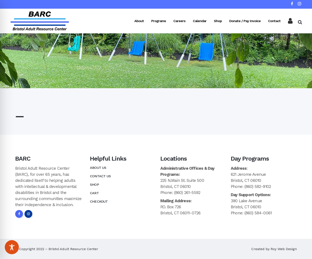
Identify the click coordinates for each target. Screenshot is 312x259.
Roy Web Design (284, 249)
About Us (98, 168)
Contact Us (100, 176)
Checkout (99, 201)
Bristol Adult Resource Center (73, 249)
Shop (94, 184)
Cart (94, 193)
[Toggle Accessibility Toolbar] (11, 247)
